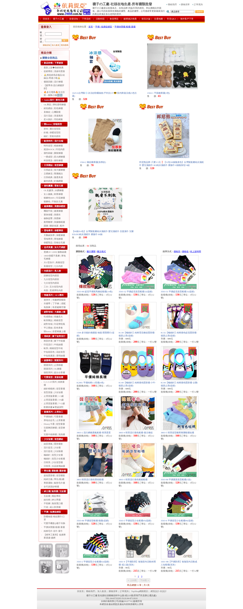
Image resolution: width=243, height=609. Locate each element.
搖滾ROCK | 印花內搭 (54, 149)
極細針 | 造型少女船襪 (54, 458)
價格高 (177, 251)
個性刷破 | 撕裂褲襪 (53, 153)
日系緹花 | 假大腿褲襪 (54, 170)
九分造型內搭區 (51, 279)
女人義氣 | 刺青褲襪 (53, 194)
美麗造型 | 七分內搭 (53, 266)
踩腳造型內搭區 (51, 275)
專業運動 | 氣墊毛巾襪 (54, 483)
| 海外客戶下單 (185, 19)
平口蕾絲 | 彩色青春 (53, 327)
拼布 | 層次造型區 (52, 129)
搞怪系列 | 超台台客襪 (54, 372)
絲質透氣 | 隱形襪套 (53, 444)
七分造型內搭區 (51, 283)
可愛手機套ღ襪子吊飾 (54, 523)
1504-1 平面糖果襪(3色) (158, 93)
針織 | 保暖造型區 (52, 132)
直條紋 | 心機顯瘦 (52, 112)
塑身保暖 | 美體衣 (52, 214)
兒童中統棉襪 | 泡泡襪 (54, 434)
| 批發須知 (72, 19)
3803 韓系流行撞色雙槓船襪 (90, 479)
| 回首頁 (44, 19)
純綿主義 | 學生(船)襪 (54, 479)
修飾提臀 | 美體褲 (52, 218)
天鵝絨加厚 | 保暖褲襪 (54, 235)
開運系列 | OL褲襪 (52, 369)
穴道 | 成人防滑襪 (52, 507)
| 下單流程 (85, 19)
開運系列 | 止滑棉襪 (53, 365)
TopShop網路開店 (139, 591)
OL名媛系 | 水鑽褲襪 (54, 190)
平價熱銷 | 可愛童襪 (53, 416)
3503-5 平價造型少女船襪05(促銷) (135, 520)
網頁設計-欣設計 (159, 591)
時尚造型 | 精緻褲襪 (53, 145)
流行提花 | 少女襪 (52, 447)
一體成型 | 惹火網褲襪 (54, 156)
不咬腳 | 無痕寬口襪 (53, 503)
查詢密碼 (64, 45)
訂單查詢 (198, 4)
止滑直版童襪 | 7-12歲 (54, 403)
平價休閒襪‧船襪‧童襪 (54, 527)
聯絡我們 (172, 4)
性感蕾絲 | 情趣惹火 (53, 316)
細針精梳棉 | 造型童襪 (54, 388)
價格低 (185, 251)
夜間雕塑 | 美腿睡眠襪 (54, 222)
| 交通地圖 (157, 19)
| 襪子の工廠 (57, 19)
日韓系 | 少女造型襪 (53, 462)
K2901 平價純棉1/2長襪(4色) (90, 382)
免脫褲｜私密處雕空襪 (55, 307)
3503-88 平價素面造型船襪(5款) (176, 479)
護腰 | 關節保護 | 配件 (54, 225)
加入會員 (55, 45)
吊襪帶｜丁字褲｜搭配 (55, 303)
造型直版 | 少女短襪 (53, 392)
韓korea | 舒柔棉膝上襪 (55, 331)
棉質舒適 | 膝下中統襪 (54, 341)
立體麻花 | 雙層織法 (53, 173)
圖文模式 (101, 251)
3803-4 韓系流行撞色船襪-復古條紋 (136, 432)
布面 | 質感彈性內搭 (53, 290)
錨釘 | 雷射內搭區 (52, 136)
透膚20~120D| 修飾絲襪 (55, 252)
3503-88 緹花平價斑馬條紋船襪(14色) (95, 291)
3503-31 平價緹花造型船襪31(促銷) (178, 291)
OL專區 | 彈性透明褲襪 (55, 104)
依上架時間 (195, 251)
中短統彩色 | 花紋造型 (54, 352)
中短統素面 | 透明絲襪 (54, 355)
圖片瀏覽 (91, 251)
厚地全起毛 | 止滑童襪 (54, 420)
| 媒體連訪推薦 (129, 19)
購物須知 (46, 45)
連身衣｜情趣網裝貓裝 (55, 300)
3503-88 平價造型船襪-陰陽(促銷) (93, 520)
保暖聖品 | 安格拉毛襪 (54, 242)
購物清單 (185, 4)
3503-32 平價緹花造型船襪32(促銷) (135, 291)
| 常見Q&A (170, 19)
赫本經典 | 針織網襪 (53, 181)
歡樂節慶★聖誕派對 (53, 407)
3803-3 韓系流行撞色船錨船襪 (133, 479)
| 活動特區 (99, 19)
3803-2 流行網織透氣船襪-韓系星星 (94, 432)
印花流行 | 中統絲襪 (53, 344)
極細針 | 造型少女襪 (53, 455)
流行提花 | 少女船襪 (53, 451)
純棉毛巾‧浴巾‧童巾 (53, 531)
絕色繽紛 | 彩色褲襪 (53, 108)
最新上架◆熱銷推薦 (53, 67)
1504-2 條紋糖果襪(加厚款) (93, 162)
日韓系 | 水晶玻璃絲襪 (54, 466)
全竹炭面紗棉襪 (51, 486)
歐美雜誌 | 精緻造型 (53, 320)
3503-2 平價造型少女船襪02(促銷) (93, 561)
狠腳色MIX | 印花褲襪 (54, 198)
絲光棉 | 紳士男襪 (52, 499)
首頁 (90, 26)
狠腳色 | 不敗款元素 (53, 201)
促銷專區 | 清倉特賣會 (54, 71)
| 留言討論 (145, 19)
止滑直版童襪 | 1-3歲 (54, 396)
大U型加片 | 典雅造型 (54, 262)
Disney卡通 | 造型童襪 (54, 424)
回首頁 (80, 591)
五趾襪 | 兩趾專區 (52, 496)
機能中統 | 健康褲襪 (53, 211)
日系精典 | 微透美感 (53, 177)
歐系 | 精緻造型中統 (53, 348)
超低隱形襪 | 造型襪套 (54, 475)
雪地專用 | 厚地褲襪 (53, 239)
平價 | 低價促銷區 (103, 26)
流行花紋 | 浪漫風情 (53, 115)
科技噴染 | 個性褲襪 (53, 160)
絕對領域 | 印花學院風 (54, 324)
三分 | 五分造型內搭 (53, 286)
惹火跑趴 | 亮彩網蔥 (53, 119)
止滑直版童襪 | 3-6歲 (54, 399)
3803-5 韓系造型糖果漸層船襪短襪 (177, 432)
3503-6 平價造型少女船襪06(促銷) (177, 520)
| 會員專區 (112, 19)
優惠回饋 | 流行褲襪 (53, 81)
